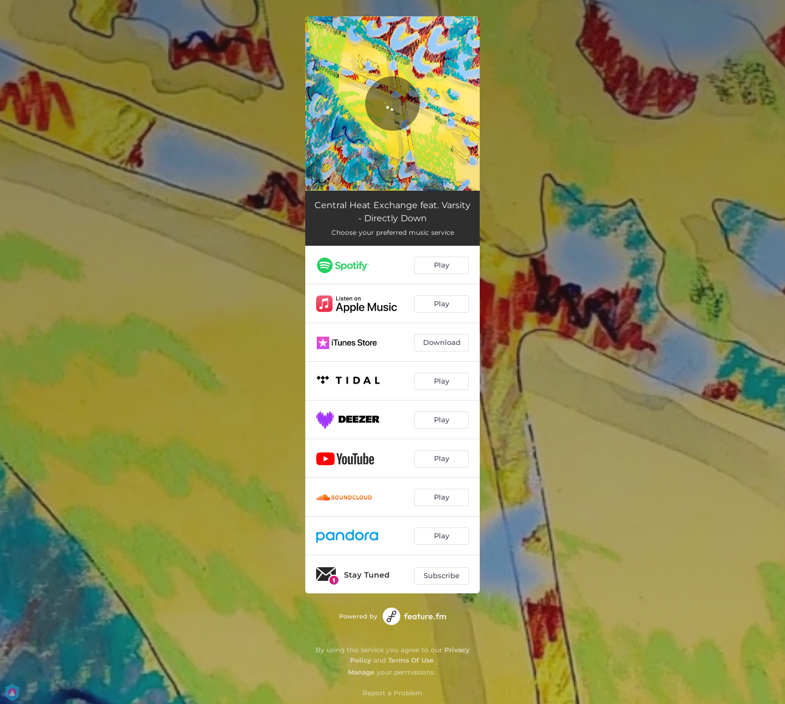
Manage (361, 672)
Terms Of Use (411, 660)
